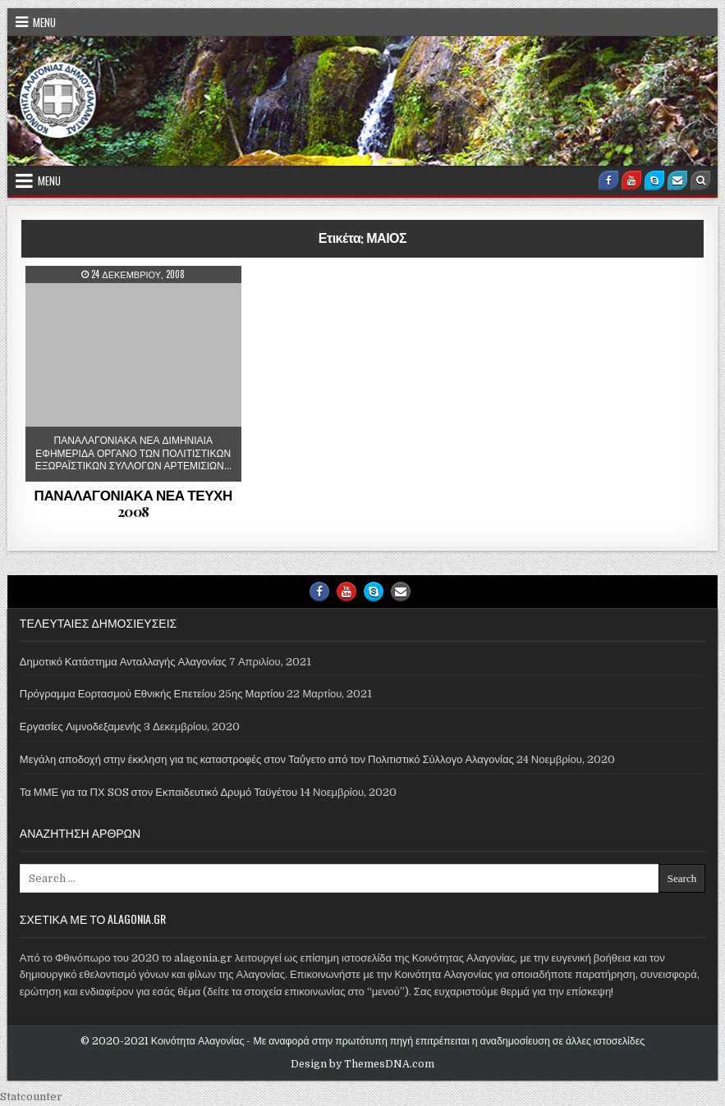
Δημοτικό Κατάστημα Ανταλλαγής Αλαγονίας (123, 662)
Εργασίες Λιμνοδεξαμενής (80, 726)
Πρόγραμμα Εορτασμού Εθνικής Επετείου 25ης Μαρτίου (152, 694)
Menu (44, 22)
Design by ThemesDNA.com (362, 1064)
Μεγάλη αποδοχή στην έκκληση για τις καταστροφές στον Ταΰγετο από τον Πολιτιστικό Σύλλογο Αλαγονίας (267, 759)
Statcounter (31, 1096)
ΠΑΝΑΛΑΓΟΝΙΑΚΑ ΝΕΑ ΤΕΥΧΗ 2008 (133, 503)
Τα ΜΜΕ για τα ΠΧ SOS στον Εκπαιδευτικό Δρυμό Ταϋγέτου (158, 792)
